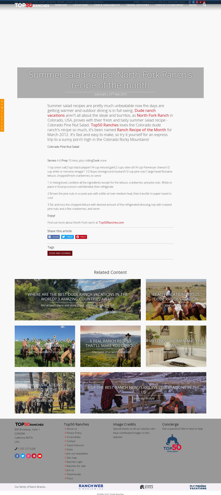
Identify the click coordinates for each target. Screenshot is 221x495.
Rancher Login (74, 457)
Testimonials (149, 2)
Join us (161, 2)
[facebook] (189, 2)
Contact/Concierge (169, 8)
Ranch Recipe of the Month (142, 125)
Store (70, 445)
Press (137, 2)
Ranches (61, 8)
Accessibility (74, 432)
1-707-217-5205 (25, 444)
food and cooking (60, 248)
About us (72, 424)
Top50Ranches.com (111, 218)
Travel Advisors (137, 8)
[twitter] (193, 2)
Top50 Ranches (105, 120)
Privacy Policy (74, 428)
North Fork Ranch (153, 111)
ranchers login (176, 2)
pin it (81, 232)
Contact (71, 436)
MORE (193, 8)
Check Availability (107, 8)
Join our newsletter (77, 449)
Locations (80, 8)
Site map (72, 453)
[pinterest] (200, 2)
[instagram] (197, 2)
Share (54, 232)
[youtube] (204, 2)
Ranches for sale (76, 461)
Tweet (67, 232)
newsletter (2, 115)
